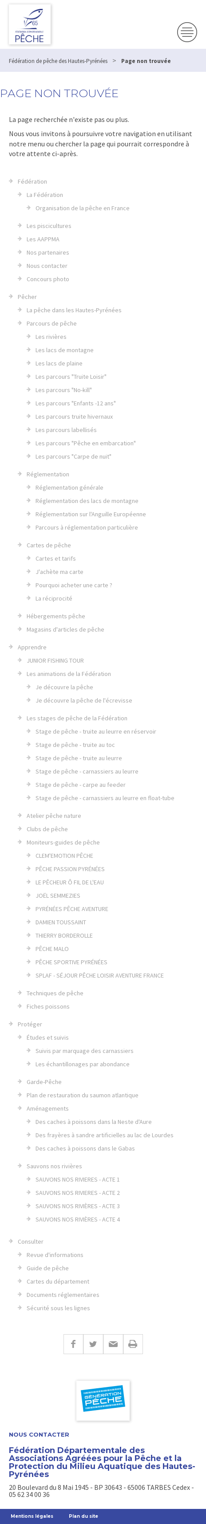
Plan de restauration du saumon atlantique (83, 1095)
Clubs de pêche (47, 829)
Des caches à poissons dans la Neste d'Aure (94, 1122)
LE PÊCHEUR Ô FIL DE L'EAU (70, 882)
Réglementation (48, 474)
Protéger (30, 1024)
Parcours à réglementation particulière (87, 527)
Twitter (93, 1344)
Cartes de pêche (49, 545)
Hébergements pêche (56, 616)
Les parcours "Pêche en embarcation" (86, 443)
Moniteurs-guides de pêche (63, 842)
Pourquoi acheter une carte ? (74, 585)
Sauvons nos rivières (54, 1166)
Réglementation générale (69, 487)
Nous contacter (47, 266)
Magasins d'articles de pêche (65, 629)
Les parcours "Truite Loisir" (71, 377)
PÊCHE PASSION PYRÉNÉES (70, 869)
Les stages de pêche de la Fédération (77, 718)
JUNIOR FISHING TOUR (55, 660)
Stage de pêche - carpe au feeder (81, 785)
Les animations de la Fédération (69, 674)
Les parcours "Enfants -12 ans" (76, 403)
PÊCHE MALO (52, 949)
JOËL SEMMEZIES (58, 895)
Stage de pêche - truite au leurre (79, 758)
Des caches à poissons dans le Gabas (85, 1148)
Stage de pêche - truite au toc (75, 745)
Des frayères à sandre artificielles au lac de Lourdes (105, 1135)
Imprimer (133, 1344)
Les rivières (51, 337)
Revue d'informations (55, 1255)
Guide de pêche (48, 1268)
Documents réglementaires (63, 1295)
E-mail (113, 1344)
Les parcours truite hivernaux (74, 416)
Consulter (31, 1241)
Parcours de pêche (52, 323)
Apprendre (32, 647)
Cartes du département (58, 1281)
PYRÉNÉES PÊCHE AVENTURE (72, 909)
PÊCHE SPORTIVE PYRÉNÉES (71, 962)
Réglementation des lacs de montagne (87, 501)
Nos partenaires (48, 252)
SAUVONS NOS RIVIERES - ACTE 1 (78, 1179)
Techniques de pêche (55, 993)
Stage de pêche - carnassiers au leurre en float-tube (105, 798)
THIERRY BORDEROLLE (64, 935)
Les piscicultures (49, 226)
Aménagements (48, 1108)
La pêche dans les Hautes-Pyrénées (74, 310)
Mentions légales (32, 1516)
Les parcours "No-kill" (64, 390)
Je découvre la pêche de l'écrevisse (84, 700)
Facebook (73, 1344)
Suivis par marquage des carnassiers (85, 1051)
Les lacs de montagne (65, 350)
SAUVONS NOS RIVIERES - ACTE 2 (78, 1193)
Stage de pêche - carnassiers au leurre (87, 771)
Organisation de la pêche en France (83, 208)
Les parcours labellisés (66, 430)
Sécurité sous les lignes (58, 1308)
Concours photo (48, 279)
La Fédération (45, 195)
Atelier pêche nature (54, 816)
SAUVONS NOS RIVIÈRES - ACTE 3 (78, 1206)
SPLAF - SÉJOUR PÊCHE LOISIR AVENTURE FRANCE (100, 975)
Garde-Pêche (44, 1082)
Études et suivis (48, 1037)
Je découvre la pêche (64, 687)
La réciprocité (54, 598)
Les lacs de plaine (59, 363)
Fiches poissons (48, 1006)
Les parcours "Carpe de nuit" (73, 456)
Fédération (32, 181)
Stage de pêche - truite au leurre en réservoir (96, 731)
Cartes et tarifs (56, 558)
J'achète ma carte (59, 572)
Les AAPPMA (43, 239)
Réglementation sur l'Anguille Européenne (91, 514)
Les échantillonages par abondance (83, 1064)
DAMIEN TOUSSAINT (61, 922)
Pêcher (27, 297)
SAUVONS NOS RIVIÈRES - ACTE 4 (78, 1219)
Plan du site (83, 1516)
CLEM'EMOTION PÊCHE (64, 856)
